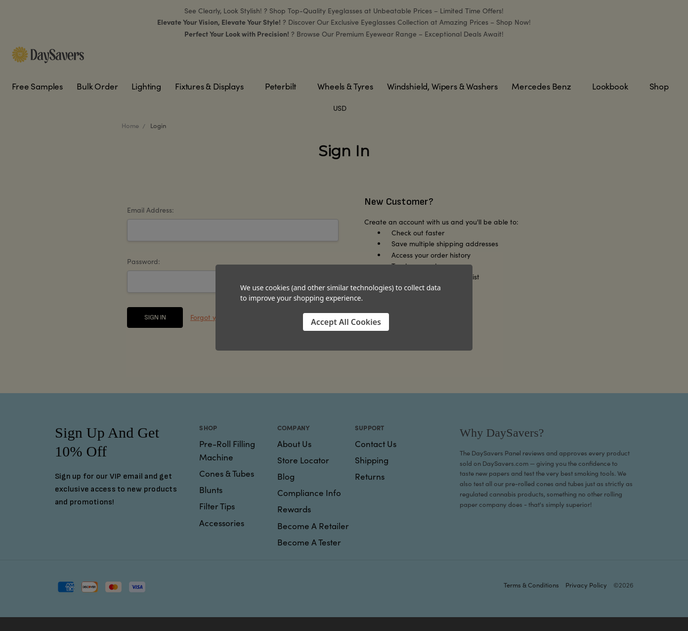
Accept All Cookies (346, 321)
